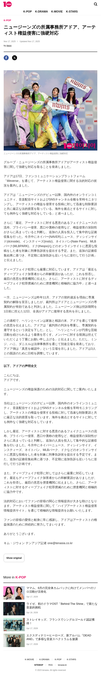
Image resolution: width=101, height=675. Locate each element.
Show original (14, 558)
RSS (50, 665)
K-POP (27, 11)
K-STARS (72, 11)
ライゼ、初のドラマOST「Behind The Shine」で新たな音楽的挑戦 (61, 605)
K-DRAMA (41, 11)
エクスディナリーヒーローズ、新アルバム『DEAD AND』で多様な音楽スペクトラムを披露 (58, 637)
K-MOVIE (57, 11)
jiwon (9, 45)
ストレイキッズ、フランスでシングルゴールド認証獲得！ (60, 621)
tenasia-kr (62, 665)
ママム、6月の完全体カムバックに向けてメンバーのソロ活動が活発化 (61, 589)
